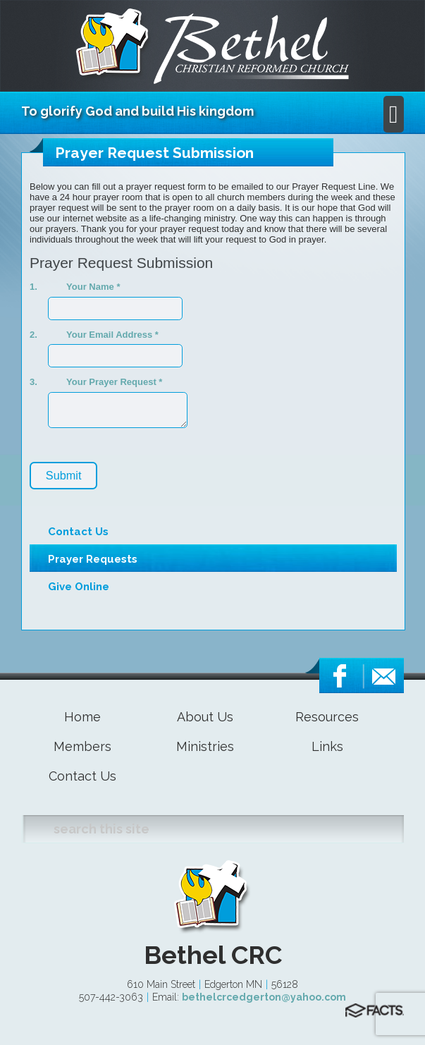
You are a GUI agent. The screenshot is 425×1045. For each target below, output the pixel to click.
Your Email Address (112, 334)
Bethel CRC (213, 955)
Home (82, 716)
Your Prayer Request (114, 382)
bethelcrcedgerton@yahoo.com (264, 997)
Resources (327, 716)
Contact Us (78, 531)
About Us (205, 716)
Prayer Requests (92, 559)
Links (327, 746)
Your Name (93, 286)
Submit (64, 475)
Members (82, 746)
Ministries (205, 746)
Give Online (78, 586)
